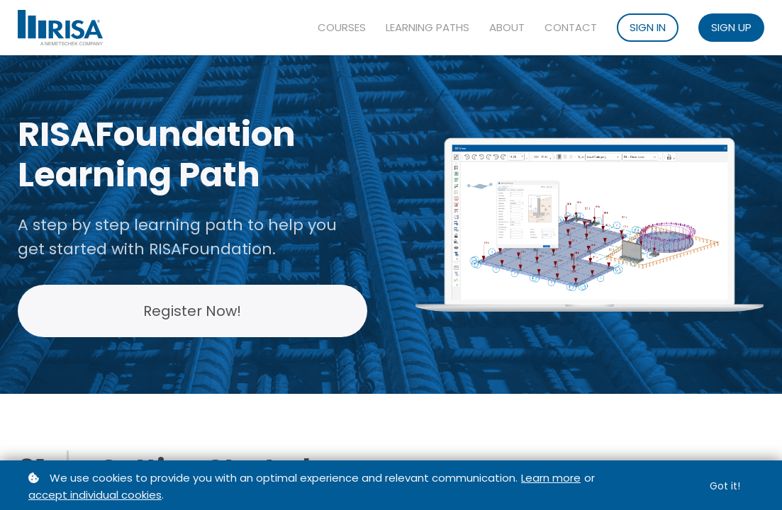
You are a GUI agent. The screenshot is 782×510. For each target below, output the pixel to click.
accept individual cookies (95, 494)
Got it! (725, 486)
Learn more (551, 477)
